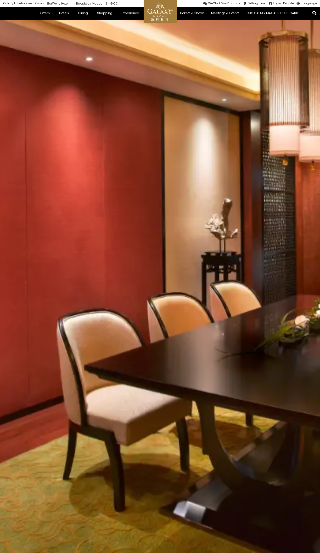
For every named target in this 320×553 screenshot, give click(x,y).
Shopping (104, 13)
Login (277, 3)
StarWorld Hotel (57, 3)
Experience (130, 13)
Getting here (256, 3)
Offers (45, 13)
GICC (114, 3)
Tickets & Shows (192, 13)
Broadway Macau (89, 3)
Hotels (64, 13)
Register (289, 3)
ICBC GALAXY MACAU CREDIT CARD (272, 13)
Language (309, 3)
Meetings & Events (225, 13)
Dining (83, 13)
